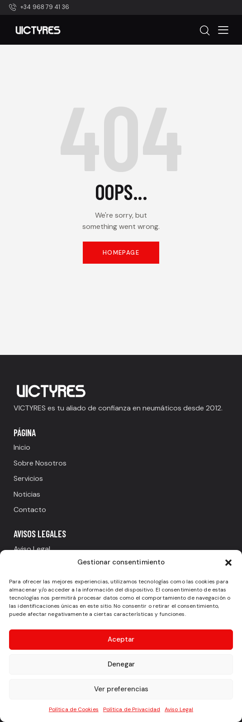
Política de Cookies (74, 709)
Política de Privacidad (131, 709)
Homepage (121, 252)
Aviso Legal (179, 709)
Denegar (121, 664)
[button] (228, 562)
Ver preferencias (121, 689)
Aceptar (121, 639)
